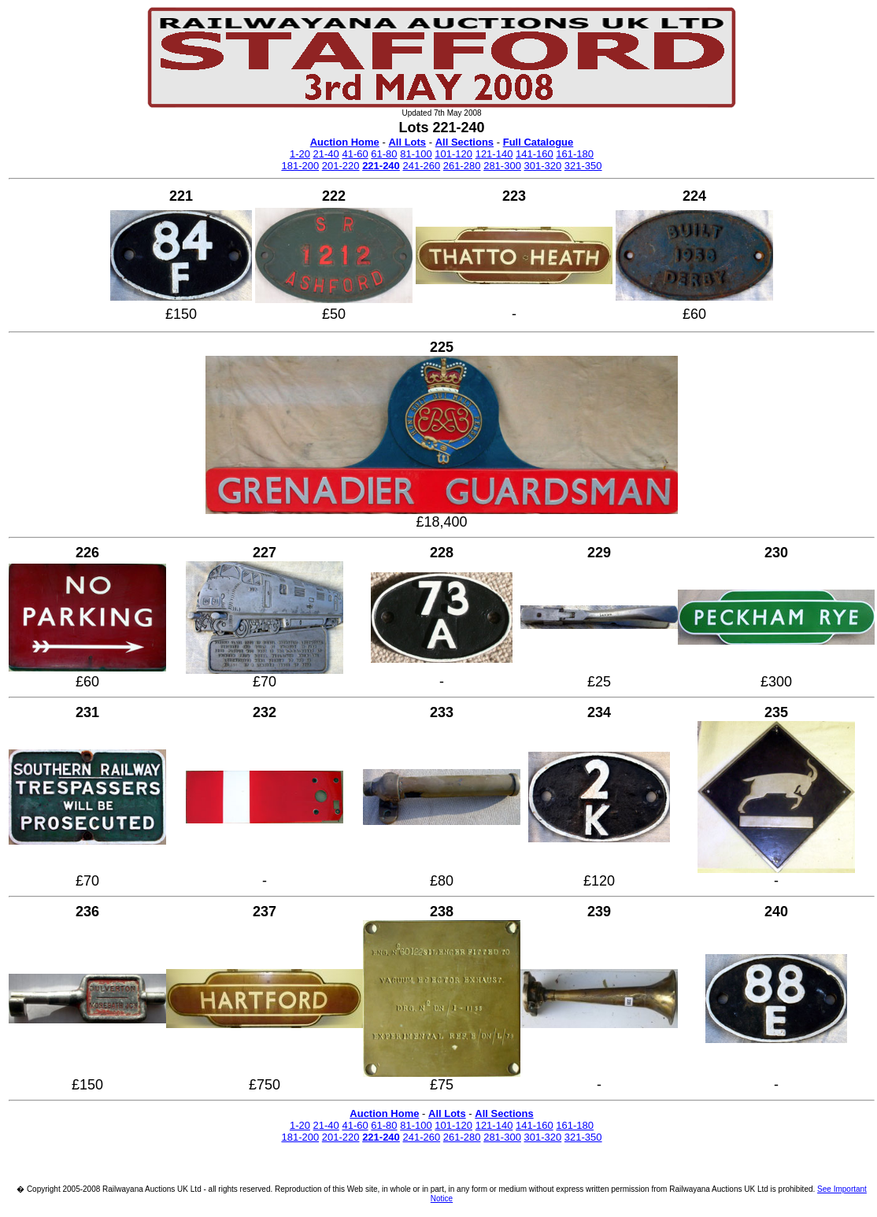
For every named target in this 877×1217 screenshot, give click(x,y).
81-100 (415, 154)
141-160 (534, 154)
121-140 (494, 154)
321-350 (583, 166)
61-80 (384, 154)
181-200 (300, 166)
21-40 (326, 154)
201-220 (341, 166)
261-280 (462, 166)
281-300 (502, 166)
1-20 (300, 154)
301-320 (543, 166)
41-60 (355, 154)
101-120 (453, 154)
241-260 (421, 166)
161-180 (575, 154)
